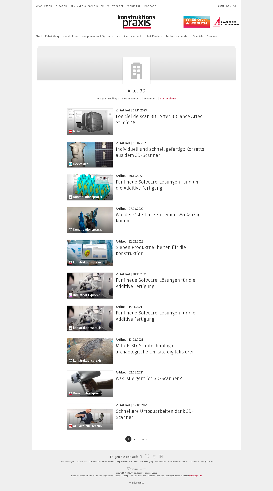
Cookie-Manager (67, 462)
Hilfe (136, 462)
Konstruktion (70, 36)
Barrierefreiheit (109, 462)
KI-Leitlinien (194, 462)
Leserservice (82, 462)
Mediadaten (160, 462)
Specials (198, 36)
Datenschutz (94, 462)
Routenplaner (168, 98)
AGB (131, 462)
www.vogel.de (195, 476)
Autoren (209, 462)
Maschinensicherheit (128, 36)
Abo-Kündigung (147, 462)
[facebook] (140, 457)
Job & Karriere (153, 36)
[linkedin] (160, 457)
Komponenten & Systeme (97, 36)
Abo (203, 462)
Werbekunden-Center (177, 462)
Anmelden (224, 6)
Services (212, 36)
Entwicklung (52, 36)
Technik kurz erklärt (178, 36)
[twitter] (146, 457)
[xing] (153, 457)
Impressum (122, 462)
